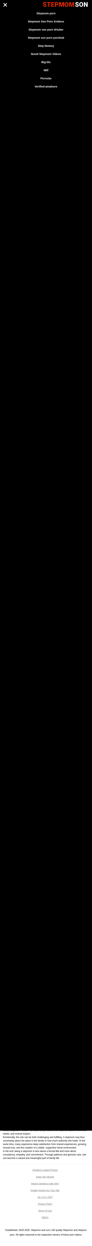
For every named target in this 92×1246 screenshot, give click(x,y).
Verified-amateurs (46, 86)
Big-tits (46, 62)
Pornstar (46, 78)
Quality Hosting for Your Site (45, 1190)
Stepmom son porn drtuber (46, 29)
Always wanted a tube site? (45, 1183)
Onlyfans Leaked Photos (45, 1170)
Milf (46, 70)
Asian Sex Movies (45, 1177)
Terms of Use (45, 1210)
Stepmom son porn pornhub (46, 37)
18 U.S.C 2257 (45, 1197)
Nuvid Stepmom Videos (46, 54)
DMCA (45, 1217)
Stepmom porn (46, 13)
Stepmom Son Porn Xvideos (46, 21)
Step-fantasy (46, 45)
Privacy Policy (45, 1204)
